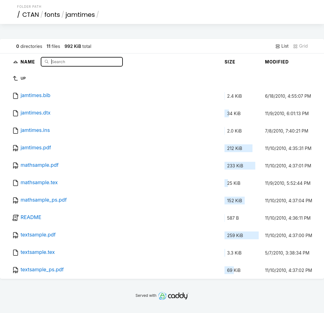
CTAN (30, 14)
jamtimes (80, 14)
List (282, 46)
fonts (52, 14)
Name (28, 61)
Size (229, 61)
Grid (300, 46)
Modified (277, 61)
